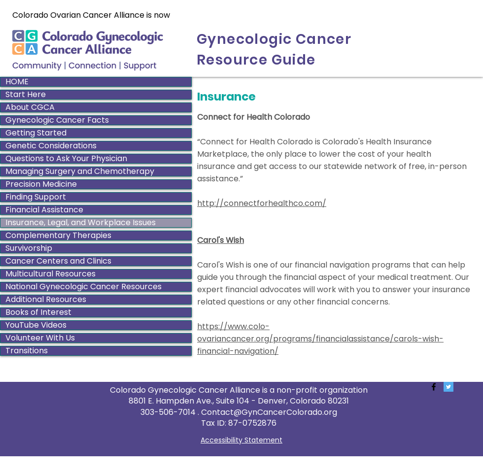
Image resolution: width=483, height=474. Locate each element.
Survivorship (28, 248)
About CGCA (30, 107)
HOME (17, 81)
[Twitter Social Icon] (448, 387)
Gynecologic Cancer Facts (57, 120)
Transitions (26, 350)
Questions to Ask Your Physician (66, 158)
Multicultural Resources (50, 274)
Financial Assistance (44, 209)
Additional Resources (45, 299)
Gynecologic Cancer (274, 39)
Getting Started (36, 133)
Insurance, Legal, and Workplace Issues (80, 222)
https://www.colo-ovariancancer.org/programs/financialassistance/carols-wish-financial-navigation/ (320, 339)
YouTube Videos (36, 325)
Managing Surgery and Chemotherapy (79, 171)
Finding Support (35, 197)
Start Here (25, 94)
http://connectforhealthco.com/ (261, 203)
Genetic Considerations (51, 145)
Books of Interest (38, 312)
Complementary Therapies (58, 235)
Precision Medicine (41, 184)
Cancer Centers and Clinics (58, 261)
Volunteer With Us (40, 338)
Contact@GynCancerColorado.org (269, 412)
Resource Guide (256, 59)
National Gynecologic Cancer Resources (83, 286)
